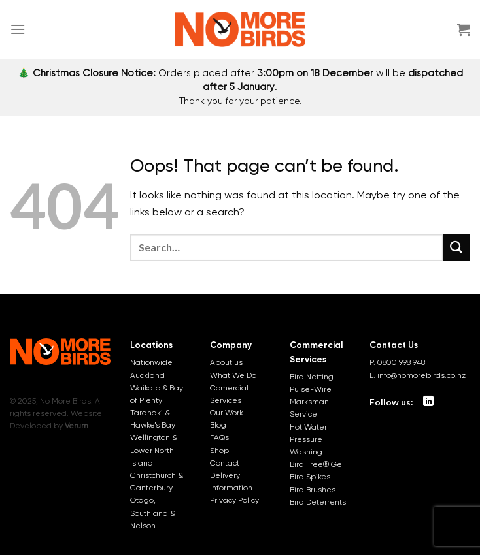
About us (226, 362)
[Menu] (18, 29)
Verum (76, 425)
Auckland (147, 375)
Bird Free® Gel (317, 464)
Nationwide (151, 362)
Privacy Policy (234, 500)
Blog (218, 425)
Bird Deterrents (318, 502)
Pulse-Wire (311, 389)
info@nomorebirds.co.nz (421, 375)
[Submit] (456, 247)
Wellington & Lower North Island (153, 450)
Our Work (226, 412)
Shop (219, 450)
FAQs (219, 437)
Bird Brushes (312, 489)
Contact (224, 463)
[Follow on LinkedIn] (428, 401)
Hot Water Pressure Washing (308, 439)
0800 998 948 (401, 362)
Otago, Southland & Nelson (152, 513)
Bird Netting (312, 376)
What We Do (233, 375)
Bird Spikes (310, 476)
